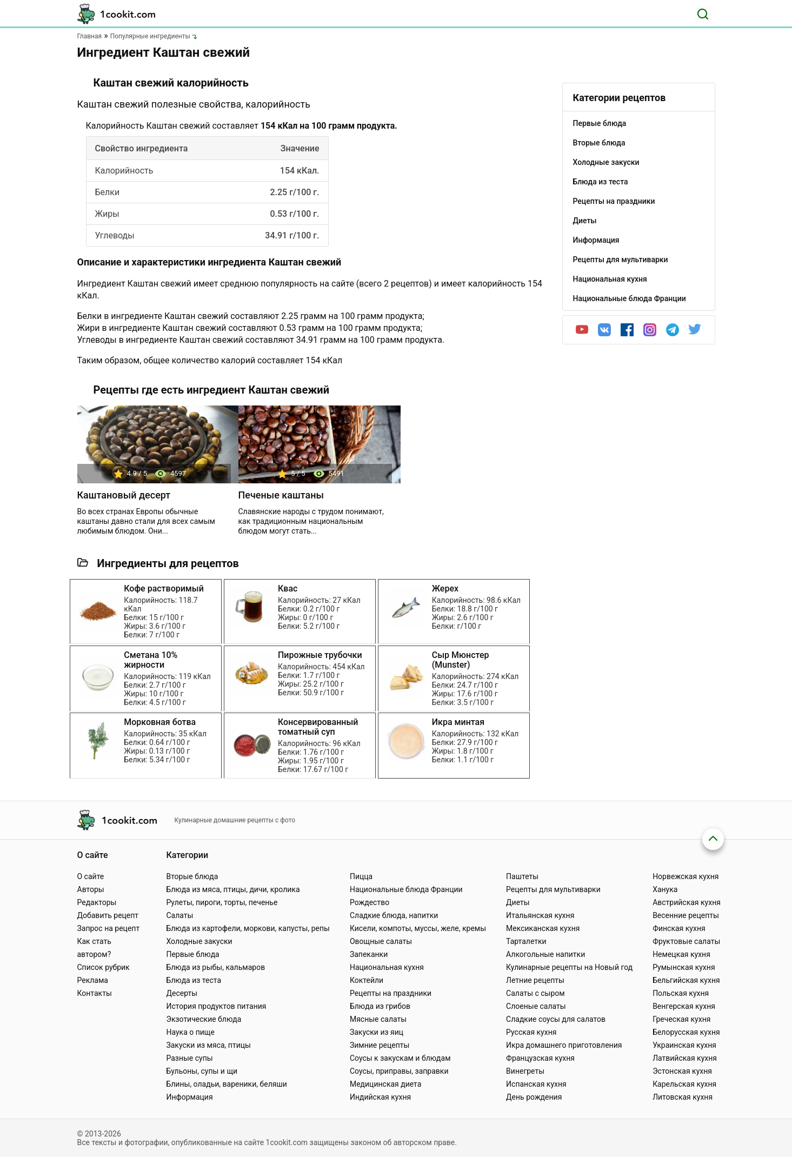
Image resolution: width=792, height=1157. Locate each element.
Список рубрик (103, 967)
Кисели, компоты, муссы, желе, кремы (418, 928)
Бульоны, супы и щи (201, 1071)
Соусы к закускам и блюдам (400, 1058)
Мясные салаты (378, 1019)
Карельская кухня (684, 1084)
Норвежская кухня (685, 876)
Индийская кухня (380, 1097)
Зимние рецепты (380, 1045)
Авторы (90, 889)
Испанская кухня (536, 1084)
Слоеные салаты (536, 1006)
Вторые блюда (192, 876)
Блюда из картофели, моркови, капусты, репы (247, 928)
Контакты (94, 993)
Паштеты (522, 876)
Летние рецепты (535, 980)
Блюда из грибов (380, 1006)
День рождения (534, 1097)
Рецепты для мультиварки (553, 889)
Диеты (518, 902)
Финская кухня (679, 928)
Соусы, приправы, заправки (399, 1071)
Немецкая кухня (681, 954)
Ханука (665, 889)
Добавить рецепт (108, 915)
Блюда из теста (193, 980)
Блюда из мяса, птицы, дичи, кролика (233, 889)
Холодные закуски (199, 941)
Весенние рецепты (686, 915)
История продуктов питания (216, 1006)
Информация (189, 1097)
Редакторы (97, 902)
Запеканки (369, 954)
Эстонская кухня (682, 1071)
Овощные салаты (381, 941)
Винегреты (525, 1071)
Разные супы (189, 1058)
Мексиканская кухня (543, 928)
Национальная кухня (387, 967)
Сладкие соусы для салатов (555, 1019)
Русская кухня (531, 1032)
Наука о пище (190, 1032)
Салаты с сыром (535, 993)
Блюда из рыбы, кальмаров (215, 967)
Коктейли (366, 980)
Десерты (181, 993)
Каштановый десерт (124, 495)
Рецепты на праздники (390, 993)
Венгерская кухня (684, 1006)
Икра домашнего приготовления (564, 1045)
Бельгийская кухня (686, 980)
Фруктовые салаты (686, 941)
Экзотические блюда (203, 1019)
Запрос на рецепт (108, 928)
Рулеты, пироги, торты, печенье (221, 902)
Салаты (179, 915)
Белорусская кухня (686, 1032)
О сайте (90, 876)
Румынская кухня (684, 967)
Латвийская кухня (685, 1058)
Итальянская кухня (540, 915)
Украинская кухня (684, 1045)
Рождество (369, 902)
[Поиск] (703, 14)
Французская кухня (540, 1058)
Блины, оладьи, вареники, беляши (226, 1084)
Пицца (361, 876)
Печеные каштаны (281, 495)
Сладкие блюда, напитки (394, 915)
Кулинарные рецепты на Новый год (569, 967)
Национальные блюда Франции (406, 889)
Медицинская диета (385, 1084)
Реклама (92, 980)
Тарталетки (526, 941)
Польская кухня (681, 993)
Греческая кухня (681, 1019)
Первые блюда (192, 954)
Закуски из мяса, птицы (208, 1045)
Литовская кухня (683, 1097)
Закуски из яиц (376, 1032)
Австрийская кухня (687, 902)
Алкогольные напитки (545, 954)
